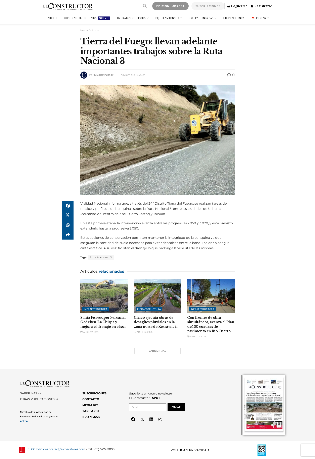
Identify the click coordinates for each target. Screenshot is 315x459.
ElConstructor (104, 74)
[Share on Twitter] (68, 215)
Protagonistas (201, 18)
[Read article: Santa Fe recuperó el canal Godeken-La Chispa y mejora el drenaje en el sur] (104, 296)
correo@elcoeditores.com (67, 449)
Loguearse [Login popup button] (237, 6)
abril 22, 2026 (89, 332)
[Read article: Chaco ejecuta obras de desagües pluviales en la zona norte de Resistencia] (157, 296)
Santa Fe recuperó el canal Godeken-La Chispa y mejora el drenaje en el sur (103, 322)
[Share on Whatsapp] (68, 225)
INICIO (51, 18)
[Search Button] (145, 6)
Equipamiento (167, 18)
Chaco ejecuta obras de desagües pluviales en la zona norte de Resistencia (156, 322)
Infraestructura (131, 18)
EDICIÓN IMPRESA (170, 6)
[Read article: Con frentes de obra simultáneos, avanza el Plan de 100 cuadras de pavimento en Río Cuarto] (211, 296)
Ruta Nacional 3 (101, 257)
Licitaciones (234, 18)
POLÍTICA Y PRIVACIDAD (190, 450)
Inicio (95, 30)
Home (84, 30)
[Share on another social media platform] (68, 235)
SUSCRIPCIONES (207, 6)
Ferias (259, 18)
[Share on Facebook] (68, 206)
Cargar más (157, 350)
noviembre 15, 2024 (133, 74)
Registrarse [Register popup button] (261, 6)
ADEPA (24, 421)
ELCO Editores (38, 449)
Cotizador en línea (87, 18)
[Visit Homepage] (68, 6)
